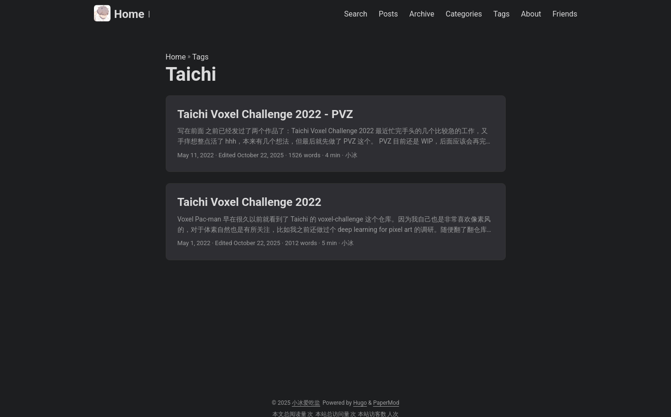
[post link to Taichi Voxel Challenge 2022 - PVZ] (335, 134)
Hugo (360, 403)
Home (119, 13)
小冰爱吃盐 (306, 403)
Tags (200, 56)
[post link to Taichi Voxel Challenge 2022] (335, 222)
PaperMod (386, 403)
